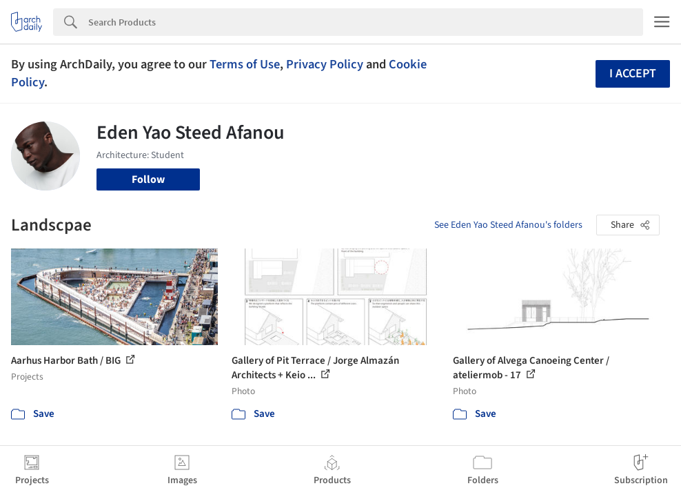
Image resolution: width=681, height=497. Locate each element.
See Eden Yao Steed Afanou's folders (508, 225)
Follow (148, 179)
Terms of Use (245, 64)
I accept (632, 73)
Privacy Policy (324, 64)
